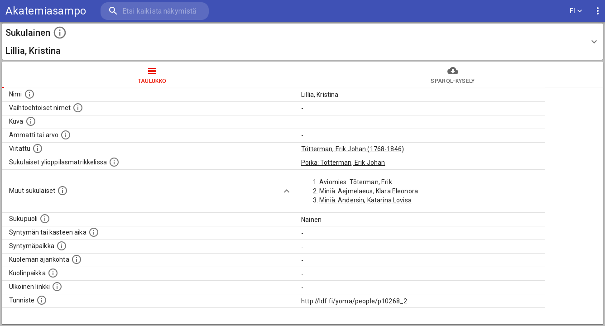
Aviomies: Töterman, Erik (355, 182)
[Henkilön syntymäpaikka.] (61, 246)
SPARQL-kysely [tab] (452, 75)
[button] (302, 42)
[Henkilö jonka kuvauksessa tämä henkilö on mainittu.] (37, 148)
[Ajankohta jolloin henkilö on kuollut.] (76, 259)
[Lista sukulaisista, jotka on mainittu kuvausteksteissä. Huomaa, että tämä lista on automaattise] (62, 190)
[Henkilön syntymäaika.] (93, 232)
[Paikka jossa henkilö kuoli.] (53, 273)
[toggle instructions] (60, 32)
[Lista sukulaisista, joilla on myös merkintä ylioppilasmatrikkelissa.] (114, 162)
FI (576, 11)
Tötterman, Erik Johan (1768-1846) (352, 149)
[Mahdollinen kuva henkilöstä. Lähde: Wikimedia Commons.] (31, 121)
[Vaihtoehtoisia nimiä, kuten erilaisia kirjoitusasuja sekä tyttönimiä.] (78, 108)
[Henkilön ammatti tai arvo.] (65, 135)
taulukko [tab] (152, 75)
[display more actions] (598, 11)
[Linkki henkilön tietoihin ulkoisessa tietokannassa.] (57, 286)
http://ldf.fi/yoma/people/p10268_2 (354, 301)
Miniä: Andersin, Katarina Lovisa (365, 200)
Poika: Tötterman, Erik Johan (343, 162)
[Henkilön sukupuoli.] (45, 218)
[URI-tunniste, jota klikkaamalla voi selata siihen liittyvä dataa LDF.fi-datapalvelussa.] (41, 300)
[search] (154, 11)
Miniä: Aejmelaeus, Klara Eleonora (368, 191)
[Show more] (286, 191)
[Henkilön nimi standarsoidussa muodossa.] (29, 94)
